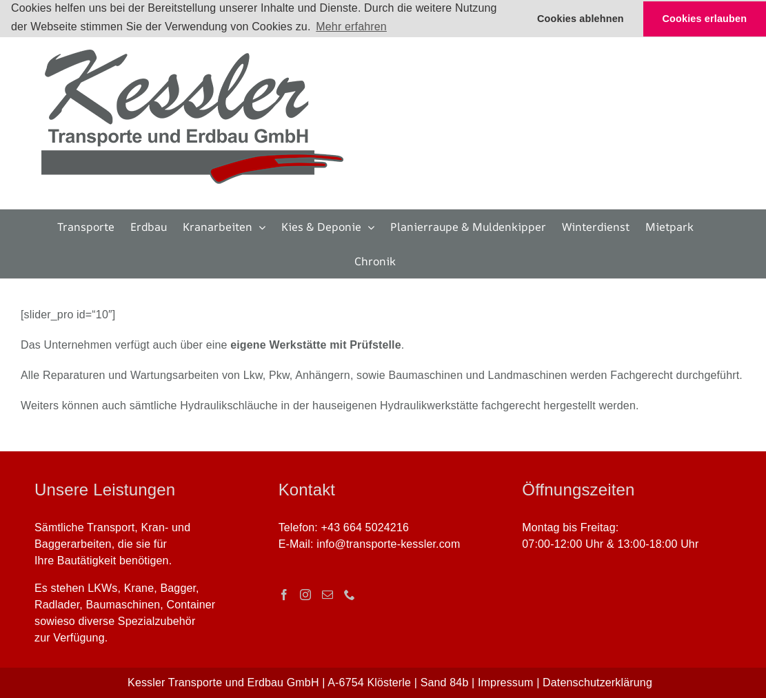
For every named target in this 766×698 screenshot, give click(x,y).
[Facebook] (284, 594)
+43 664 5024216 (365, 527)
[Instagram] (305, 594)
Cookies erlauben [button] (705, 18)
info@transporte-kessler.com (388, 544)
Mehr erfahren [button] (351, 26)
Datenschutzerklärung (597, 682)
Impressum (506, 682)
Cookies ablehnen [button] (580, 18)
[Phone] (349, 594)
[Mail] (327, 594)
